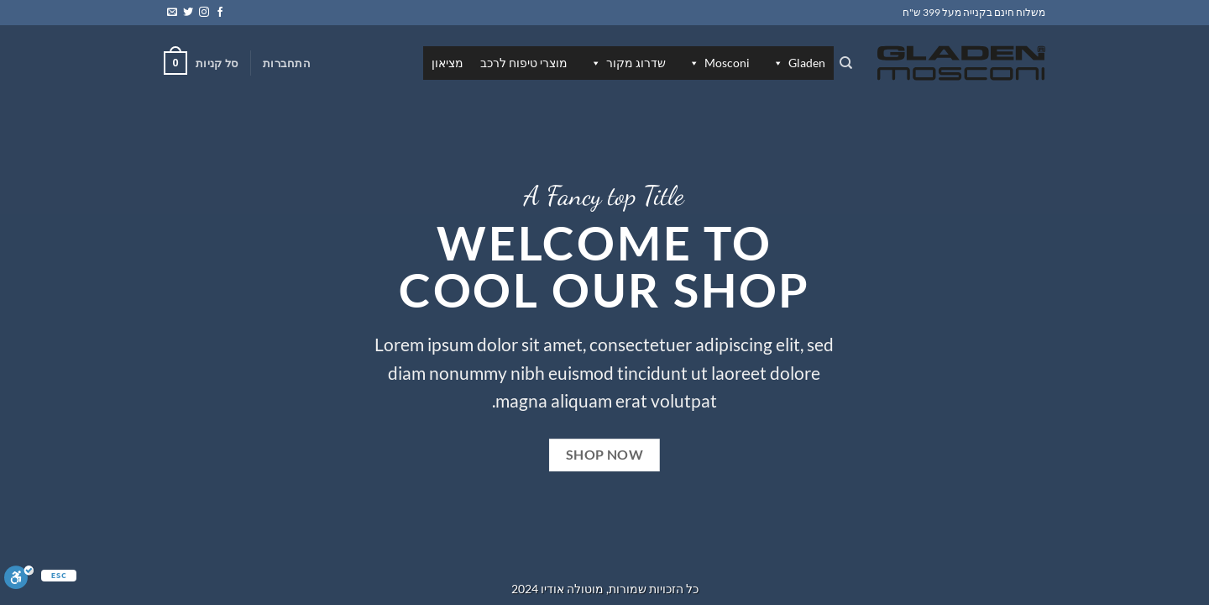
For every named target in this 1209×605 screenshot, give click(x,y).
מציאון (447, 62)
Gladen (798, 63)
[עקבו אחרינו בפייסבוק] (220, 12)
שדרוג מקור (627, 63)
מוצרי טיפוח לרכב (524, 62)
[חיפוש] (846, 63)
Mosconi (719, 63)
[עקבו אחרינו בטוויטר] (188, 12)
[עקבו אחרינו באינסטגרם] (204, 12)
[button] (287, 63)
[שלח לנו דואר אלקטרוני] (172, 12)
